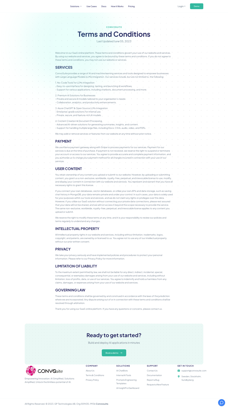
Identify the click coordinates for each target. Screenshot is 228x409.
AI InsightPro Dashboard (127, 388)
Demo (197, 6)
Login (181, 6)
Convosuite (102, 403)
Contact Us (152, 370)
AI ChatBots (122, 370)
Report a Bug (153, 380)
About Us (90, 370)
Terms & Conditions (95, 375)
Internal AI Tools (123, 375)
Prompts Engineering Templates (126, 382)
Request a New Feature (158, 384)
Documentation (154, 375)
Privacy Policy (92, 380)
